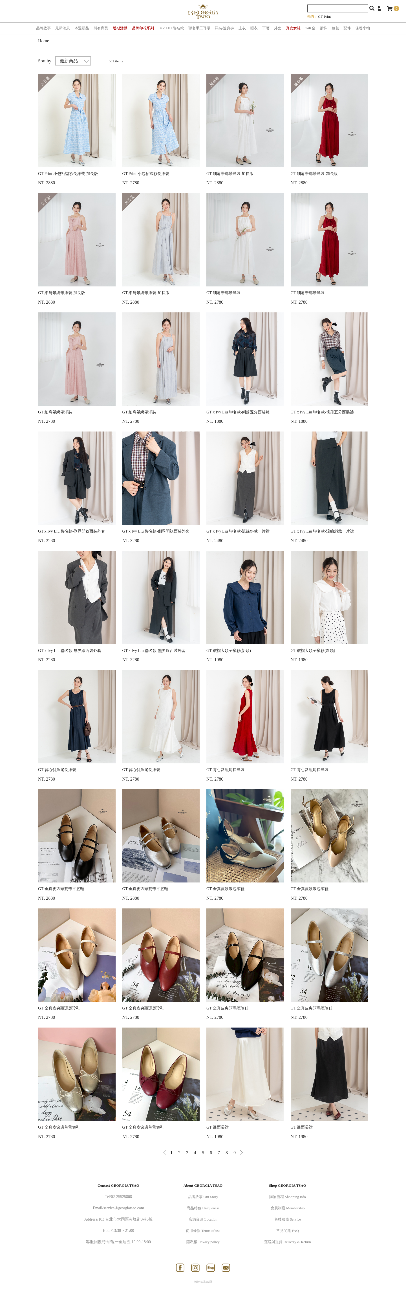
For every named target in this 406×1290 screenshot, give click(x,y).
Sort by (44, 60)
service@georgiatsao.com (123, 1208)
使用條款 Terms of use (203, 1230)
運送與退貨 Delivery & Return (287, 1242)
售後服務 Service (287, 1219)
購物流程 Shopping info (287, 1197)
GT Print (324, 16)
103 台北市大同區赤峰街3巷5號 (125, 1219)
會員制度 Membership (288, 1208)
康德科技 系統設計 (203, 1281)
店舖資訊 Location (203, 1219)
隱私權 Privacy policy (203, 1242)
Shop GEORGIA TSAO (287, 1185)
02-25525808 (121, 1197)
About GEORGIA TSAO (203, 1185)
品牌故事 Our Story (203, 1197)
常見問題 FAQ (287, 1230)
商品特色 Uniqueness (203, 1208)
